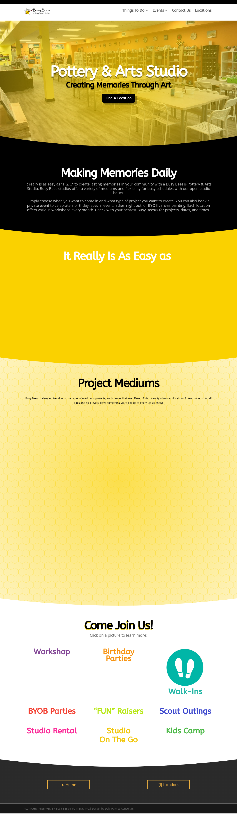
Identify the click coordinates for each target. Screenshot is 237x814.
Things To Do (133, 11)
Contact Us (181, 11)
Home (71, 785)
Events (158, 11)
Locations (203, 11)
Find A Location (118, 98)
